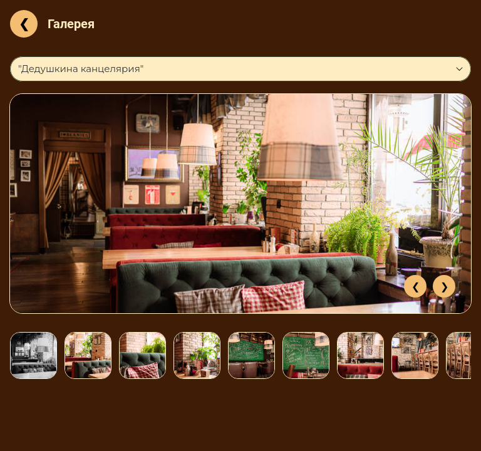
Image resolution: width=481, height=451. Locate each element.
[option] (240, 203)
